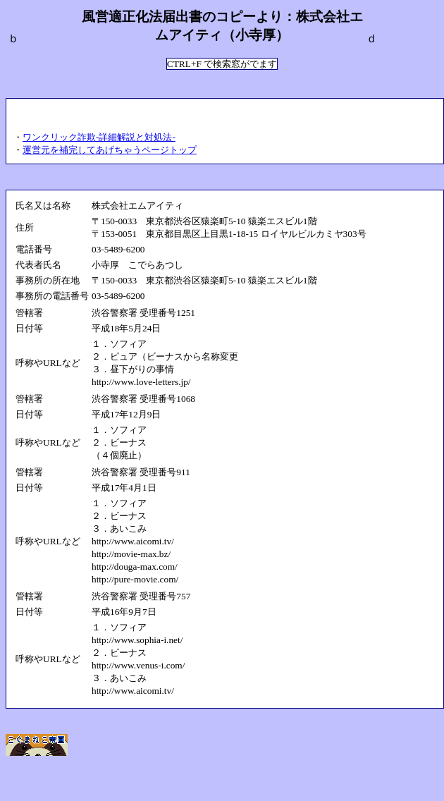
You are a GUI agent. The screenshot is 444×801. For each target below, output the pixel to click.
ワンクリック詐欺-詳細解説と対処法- (99, 137)
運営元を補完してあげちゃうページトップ (110, 150)
